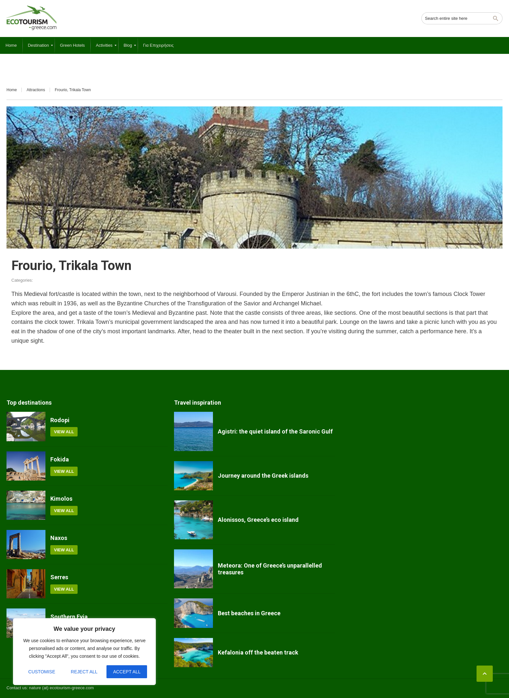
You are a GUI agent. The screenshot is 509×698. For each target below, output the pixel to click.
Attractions (36, 90)
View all (64, 431)
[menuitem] (11, 45)
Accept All (127, 671)
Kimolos (61, 498)
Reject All (84, 671)
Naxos (58, 537)
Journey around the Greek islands (263, 475)
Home (11, 90)
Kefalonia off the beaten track (258, 652)
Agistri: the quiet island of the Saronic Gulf (275, 431)
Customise (41, 671)
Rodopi (59, 420)
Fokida (59, 459)
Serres (59, 577)
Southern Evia (69, 616)
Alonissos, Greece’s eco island (258, 519)
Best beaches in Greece (249, 613)
